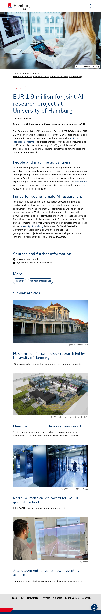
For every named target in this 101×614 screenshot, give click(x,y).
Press (14, 598)
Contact (57, 598)
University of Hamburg (31, 226)
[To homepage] (16, 6)
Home (16, 73)
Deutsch (86, 598)
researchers (80, 182)
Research (19, 88)
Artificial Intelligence (40, 281)
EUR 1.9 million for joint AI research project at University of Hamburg (47, 77)
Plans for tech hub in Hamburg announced (47, 426)
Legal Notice (72, 598)
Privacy (46, 598)
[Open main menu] (96, 6)
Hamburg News (29, 73)
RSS (22, 598)
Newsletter (33, 598)
